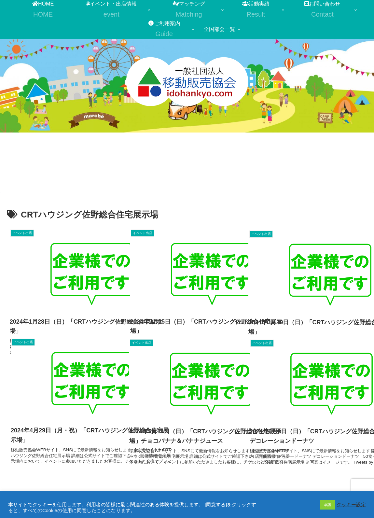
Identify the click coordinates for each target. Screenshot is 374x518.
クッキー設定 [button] (351, 504)
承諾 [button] (327, 505)
